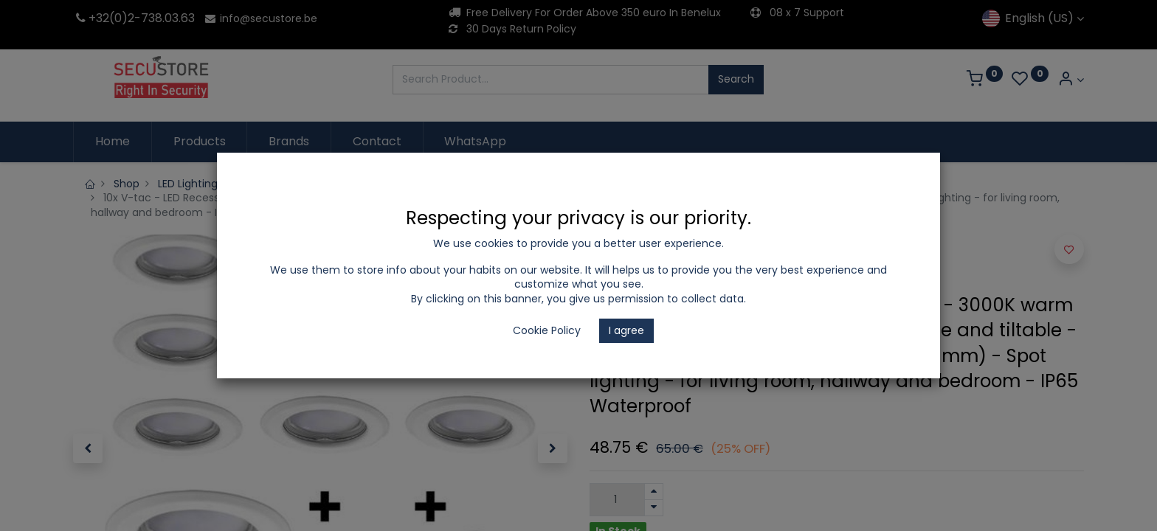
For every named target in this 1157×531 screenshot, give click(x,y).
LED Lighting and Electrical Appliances (253, 183)
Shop (126, 183)
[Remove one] (654, 508)
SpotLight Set (522, 183)
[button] (88, 448)
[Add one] (654, 491)
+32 (91, 18)
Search (736, 79)
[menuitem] (112, 142)
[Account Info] (1070, 80)
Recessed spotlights (418, 183)
